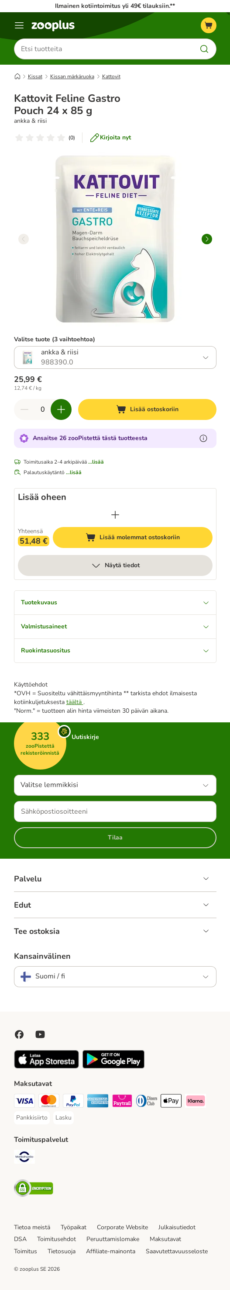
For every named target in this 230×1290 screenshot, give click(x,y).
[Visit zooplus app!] (46, 1066)
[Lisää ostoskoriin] (147, 409)
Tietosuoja (62, 1251)
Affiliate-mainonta (110, 1251)
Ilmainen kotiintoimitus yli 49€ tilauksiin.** (115, 6)
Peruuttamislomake (112, 1239)
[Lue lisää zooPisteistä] (203, 438)
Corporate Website (122, 1227)
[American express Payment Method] (97, 1102)
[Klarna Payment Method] (195, 1102)
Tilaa (115, 837)
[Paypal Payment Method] (73, 1102)
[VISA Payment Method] (24, 1102)
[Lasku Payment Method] (63, 1117)
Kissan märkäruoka (72, 76)
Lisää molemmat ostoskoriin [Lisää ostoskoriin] (149, 538)
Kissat (35, 76)
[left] (23, 239)
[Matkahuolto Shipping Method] (24, 1158)
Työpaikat (73, 1227)
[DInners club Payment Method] (146, 1102)
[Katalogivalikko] (19, 25)
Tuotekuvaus (115, 602)
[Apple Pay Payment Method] (171, 1102)
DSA (20, 1239)
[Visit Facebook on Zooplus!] (19, 1034)
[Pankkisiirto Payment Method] (32, 1117)
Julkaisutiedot (177, 1227)
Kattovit (111, 76)
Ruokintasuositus (115, 650)
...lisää (96, 461)
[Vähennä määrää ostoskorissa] (24, 409)
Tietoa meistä (32, 1227)
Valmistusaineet (115, 626)
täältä (74, 702)
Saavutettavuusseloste (177, 1251)
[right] (207, 239)
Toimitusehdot (56, 1239)
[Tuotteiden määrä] (43, 409)
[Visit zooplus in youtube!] (40, 1034)
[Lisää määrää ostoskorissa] (61, 409)
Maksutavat (165, 1239)
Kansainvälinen (42, 956)
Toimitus (25, 1251)
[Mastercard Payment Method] (48, 1102)
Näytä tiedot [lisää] (115, 565)
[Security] (33, 1189)
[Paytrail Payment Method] (122, 1102)
